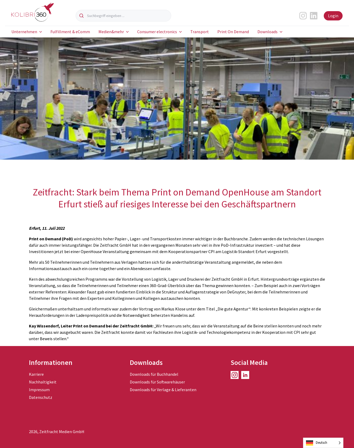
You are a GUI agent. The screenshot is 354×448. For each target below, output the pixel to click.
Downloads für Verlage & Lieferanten (163, 389)
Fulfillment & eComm (70, 31)
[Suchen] (81, 16)
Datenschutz (40, 397)
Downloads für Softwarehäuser (157, 382)
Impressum (39, 389)
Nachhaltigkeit (43, 382)
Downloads (267, 31)
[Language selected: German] (323, 443)
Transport (199, 31)
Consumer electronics (157, 31)
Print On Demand (233, 31)
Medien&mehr (111, 31)
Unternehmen (24, 31)
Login (333, 15)
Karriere (36, 374)
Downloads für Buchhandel (154, 374)
